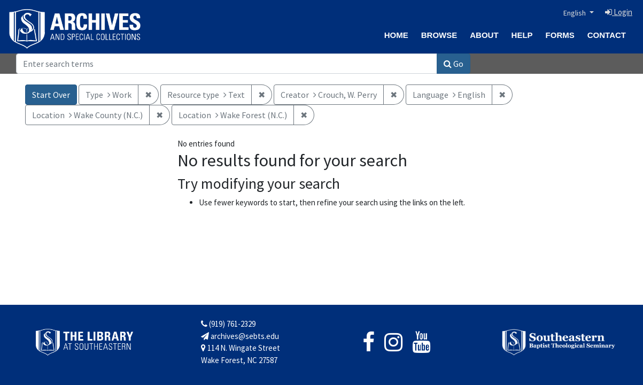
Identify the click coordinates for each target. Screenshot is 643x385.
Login (618, 12)
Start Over (51, 94)
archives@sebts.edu (240, 336)
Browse (439, 35)
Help (522, 35)
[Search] (226, 63)
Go (453, 63)
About (484, 35)
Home (396, 35)
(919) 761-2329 (228, 324)
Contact (606, 35)
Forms (560, 35)
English (575, 13)
